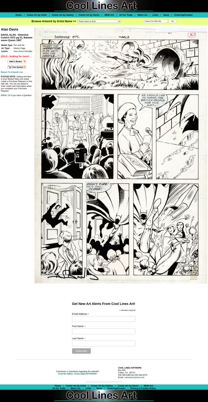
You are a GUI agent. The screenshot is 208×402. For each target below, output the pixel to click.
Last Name (79, 338)
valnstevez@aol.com (134, 377)
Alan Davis (18, 51)
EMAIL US (6, 95)
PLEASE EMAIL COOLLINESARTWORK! (77, 374)
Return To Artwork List (12, 72)
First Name (79, 326)
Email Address (80, 314)
